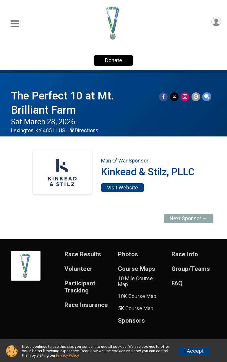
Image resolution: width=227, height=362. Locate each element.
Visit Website (122, 188)
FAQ (177, 283)
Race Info (184, 254)
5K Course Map (135, 308)
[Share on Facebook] (165, 97)
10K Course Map (137, 296)
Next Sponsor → (189, 218)
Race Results (82, 254)
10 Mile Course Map (135, 281)
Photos (128, 254)
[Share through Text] (206, 97)
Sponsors (131, 320)
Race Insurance (86, 305)
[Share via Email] (196, 97)
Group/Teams (190, 269)
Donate (113, 60)
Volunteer (78, 269)
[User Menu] (215, 22)
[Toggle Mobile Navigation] (15, 24)
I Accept (194, 351)
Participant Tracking (79, 287)
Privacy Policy (67, 355)
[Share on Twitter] (175, 97)
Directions (86, 130)
